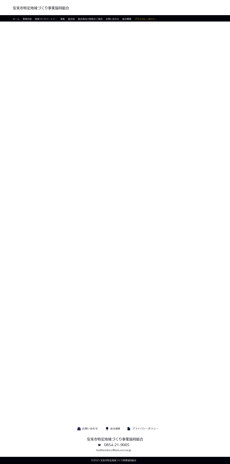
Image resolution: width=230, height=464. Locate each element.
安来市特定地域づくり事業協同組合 (41, 8)
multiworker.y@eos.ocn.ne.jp (113, 450)
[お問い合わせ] (90, 428)
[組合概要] (115, 428)
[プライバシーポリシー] (146, 428)
